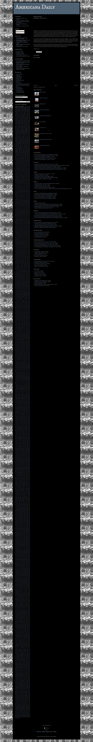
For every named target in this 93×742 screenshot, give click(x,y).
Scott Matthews (19, 127)
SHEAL (19, 591)
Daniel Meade (24, 334)
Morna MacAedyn (24, 528)
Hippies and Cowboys (22, 184)
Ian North (16, 142)
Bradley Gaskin (22, 289)
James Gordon (25, 186)
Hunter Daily (16, 412)
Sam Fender (16, 593)
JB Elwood (28, 142)
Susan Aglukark (26, 623)
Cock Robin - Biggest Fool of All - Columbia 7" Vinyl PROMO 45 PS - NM (46, 246)
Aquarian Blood (25, 265)
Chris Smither (25, 171)
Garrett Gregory (26, 382)
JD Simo (22, 416)
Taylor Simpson (28, 223)
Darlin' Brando (28, 336)
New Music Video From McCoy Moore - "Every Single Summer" (44, 154)
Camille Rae (18, 300)
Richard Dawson (17, 570)
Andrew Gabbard (17, 259)
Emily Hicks (16, 366)
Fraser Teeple (26, 179)
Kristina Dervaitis (21, 470)
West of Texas (26, 705)
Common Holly (28, 173)
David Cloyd (18, 341)
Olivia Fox (16, 544)
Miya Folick (20, 527)
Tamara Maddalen (22, 626)
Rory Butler (20, 582)
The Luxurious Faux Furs (21, 662)
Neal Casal (28, 534)
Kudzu (28, 146)
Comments (18, 32)
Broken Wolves (21, 293)
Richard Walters (26, 570)
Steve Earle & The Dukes (25, 619)
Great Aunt (22, 182)
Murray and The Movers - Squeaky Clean (41, 281)
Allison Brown (21, 250)
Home (56, 85)
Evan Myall (24, 370)
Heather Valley (22, 406)
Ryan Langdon (21, 126)
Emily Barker (24, 365)
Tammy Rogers (26, 626)
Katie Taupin (26, 463)
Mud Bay (24, 529)
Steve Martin (19, 620)
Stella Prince (26, 221)
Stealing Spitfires (22, 616)
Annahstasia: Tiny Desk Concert (39, 233)
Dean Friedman (23, 345)
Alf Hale (24, 247)
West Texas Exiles (21, 705)
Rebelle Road (25, 213)
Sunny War (18, 623)
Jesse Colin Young (26, 188)
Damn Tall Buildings (26, 332)
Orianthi (26, 544)
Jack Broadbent (21, 417)
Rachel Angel (28, 212)
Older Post (75, 85)
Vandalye (26, 697)
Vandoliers (28, 697)
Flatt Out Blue (23, 376)
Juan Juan (29, 454)
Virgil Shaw (18, 701)
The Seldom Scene (27, 672)
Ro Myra (26, 573)
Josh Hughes (19, 454)
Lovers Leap (24, 491)
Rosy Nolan (25, 585)
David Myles (20, 138)
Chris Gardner (22, 136)
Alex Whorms (28, 246)
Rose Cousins (18, 583)
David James (16, 342)
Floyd (29, 140)
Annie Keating (24, 263)
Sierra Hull (21, 220)
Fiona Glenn (26, 375)
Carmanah (16, 167)
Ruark (18, 586)
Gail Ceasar (18, 382)
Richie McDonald (23, 571)
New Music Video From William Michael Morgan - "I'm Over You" (44, 155)
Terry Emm (16, 224)
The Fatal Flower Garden (20, 54)
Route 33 (29, 585)
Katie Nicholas (19, 463)
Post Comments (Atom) (41, 87)
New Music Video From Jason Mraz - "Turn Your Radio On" (43, 158)
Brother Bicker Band (25, 293)
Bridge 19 (26, 291)
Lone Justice (16, 490)
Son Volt (27, 220)
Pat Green (22, 548)
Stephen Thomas (23, 618)
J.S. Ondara (21, 185)
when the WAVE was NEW (20, 92)
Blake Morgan (23, 133)
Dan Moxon (26, 137)
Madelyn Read (27, 497)
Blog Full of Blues (19, 77)
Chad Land (24, 305)
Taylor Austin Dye (21, 629)
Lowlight (16, 492)
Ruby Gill (27, 586)
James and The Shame (18, 423)
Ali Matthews (26, 247)
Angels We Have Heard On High (21, 56)
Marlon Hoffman (27, 148)
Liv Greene (26, 487)
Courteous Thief (23, 326)
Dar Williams (20, 336)
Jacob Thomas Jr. (17, 418)
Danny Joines (21, 335)
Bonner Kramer (28, 286)
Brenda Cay (20, 134)
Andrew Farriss (28, 258)
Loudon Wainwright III (26, 147)
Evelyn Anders (28, 370)
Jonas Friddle (24, 450)
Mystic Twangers (23, 531)
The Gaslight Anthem (22, 653)
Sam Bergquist (28, 592)
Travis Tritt (27, 692)
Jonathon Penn (17, 452)
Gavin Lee (19, 384)
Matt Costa (27, 510)
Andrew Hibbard (22, 259)
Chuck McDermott (20, 172)
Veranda (25, 698)
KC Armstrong (22, 457)
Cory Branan (28, 325)
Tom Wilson (26, 689)
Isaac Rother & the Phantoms (21, 415)
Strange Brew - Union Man (39, 256)
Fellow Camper (19, 375)
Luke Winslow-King (21, 494)
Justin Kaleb (17, 145)
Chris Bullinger (22, 170)
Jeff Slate (27, 187)
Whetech (20, 706)
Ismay (26, 142)
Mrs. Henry (16, 529)
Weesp (21, 704)
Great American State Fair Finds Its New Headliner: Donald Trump (44, 222)
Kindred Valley (27, 467)
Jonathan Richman (28, 451)
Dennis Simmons (21, 349)
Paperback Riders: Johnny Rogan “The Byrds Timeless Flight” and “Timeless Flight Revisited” (49, 169)
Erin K (19, 369)
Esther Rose (28, 369)
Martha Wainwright (19, 508)
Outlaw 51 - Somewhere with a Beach (40, 285)
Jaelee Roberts (17, 419)
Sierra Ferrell (23, 127)
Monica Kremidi (24, 527)
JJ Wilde (24, 185)
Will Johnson (21, 708)
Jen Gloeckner (23, 430)
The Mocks (24, 663)
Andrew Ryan (26, 259)
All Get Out (26, 249)
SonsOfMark (24, 612)
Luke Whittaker (17, 494)
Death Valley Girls (25, 346)
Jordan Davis (21, 453)
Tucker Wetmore (25, 694)
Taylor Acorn (28, 628)
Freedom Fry (17, 141)
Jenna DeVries (26, 430)
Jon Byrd (23, 448)
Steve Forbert (19, 222)
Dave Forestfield (27, 338)
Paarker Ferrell (28, 546)
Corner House (22, 325)
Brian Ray (20, 291)
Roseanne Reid (26, 583)
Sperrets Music (21, 615)
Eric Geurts (22, 368)
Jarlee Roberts (28, 424)
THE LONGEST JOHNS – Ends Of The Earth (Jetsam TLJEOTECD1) (45, 183)
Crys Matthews (26, 329)
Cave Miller (23, 304)
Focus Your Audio (20, 377)
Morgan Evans (17, 528)
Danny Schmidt (20, 175)
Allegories (18, 250)
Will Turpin (27, 708)
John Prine (22, 124)
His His (16, 409)
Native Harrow (20, 206)
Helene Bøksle (20, 407)
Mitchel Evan (17, 527)
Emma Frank (22, 367)
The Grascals (27, 655)
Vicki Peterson (17, 699)
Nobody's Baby (21, 539)
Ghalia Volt (28, 141)
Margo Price (28, 108)
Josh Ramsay (22, 454)
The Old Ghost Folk (23, 666)
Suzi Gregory (24, 624)
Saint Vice (21, 592)
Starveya (19, 616)
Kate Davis (21, 460)
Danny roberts (17, 336)
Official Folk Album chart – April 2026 (40, 184)
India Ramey (20, 142)
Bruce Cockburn (17, 165)
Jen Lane (18, 188)
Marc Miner (26, 501)
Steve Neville (22, 620)
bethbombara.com (36, 48)
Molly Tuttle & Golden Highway (21, 205)
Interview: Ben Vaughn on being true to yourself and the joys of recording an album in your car (49, 167)
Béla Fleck (16, 296)
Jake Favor (18, 420)
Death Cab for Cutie (20, 346)
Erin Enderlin (21, 140)
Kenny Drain (19, 466)
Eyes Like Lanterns (26, 372)
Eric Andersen (28, 177)
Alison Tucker (20, 249)
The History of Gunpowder (22, 657)
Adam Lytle (16, 244)
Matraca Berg (24, 510)
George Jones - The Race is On (39, 262)
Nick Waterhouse (22, 537)
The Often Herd (19, 666)
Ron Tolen (26, 106)
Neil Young (23, 206)
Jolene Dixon (20, 448)
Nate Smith (26, 532)
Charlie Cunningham (17, 168)
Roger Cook (26, 579)
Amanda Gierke (26, 251)
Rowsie (16, 586)
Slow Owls (19, 611)
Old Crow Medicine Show (25, 209)
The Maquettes (27, 662)
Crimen (22, 329)
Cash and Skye (24, 167)
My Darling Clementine (26, 530)
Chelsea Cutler (27, 169)
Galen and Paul (22, 382)
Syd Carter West (21, 223)
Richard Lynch (22, 570)
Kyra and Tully (22, 471)
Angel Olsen (16, 261)
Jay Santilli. (25, 426)
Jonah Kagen (21, 450)
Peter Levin (26, 554)
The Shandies (22, 129)
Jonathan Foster (23, 451)
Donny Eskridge (24, 107)
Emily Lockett (24, 366)
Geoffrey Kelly (17, 386)
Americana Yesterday (19, 74)
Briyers (23, 292)
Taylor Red (28, 629)
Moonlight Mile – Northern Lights (40, 175)
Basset (26, 132)
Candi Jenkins (28, 166)
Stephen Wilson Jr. (27, 618)
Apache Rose (18, 265)
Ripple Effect (25, 572)
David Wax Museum (20, 344)
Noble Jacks (16, 539)
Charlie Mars (18, 307)
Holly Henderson (23, 409)
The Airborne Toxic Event (21, 635)
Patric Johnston (26, 548)
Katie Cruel (24, 462)
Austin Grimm (28, 269)
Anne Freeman (17, 263)
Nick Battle (27, 536)
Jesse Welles (28, 107)
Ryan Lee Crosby (26, 126)
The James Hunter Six (26, 658)
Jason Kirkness (22, 425)
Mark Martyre (18, 506)
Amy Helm (16, 256)
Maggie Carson (28, 498)
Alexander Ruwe (20, 247)
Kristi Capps (16, 470)
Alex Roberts (24, 246)
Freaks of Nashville (17, 379)
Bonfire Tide (24, 286)
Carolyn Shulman (20, 167)
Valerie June (16, 697)
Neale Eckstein (17, 535)
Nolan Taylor (16, 209)
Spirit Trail (25, 615)
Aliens (18, 248)
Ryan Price (23, 589)
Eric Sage (25, 368)
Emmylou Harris (26, 367)
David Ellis (25, 341)
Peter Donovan (20, 211)
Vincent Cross (26, 700)
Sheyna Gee (26, 219)
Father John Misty (21, 374)
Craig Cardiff (18, 328)
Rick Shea (27, 571)
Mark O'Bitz (25, 506)
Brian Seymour (23, 122)
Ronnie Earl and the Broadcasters (19, 581)
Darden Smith (24, 336)
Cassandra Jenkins (17, 304)
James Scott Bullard (27, 422)
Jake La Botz (21, 186)
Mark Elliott (18, 505)
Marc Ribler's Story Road (21, 502)
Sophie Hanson (17, 613)
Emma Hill (24, 123)
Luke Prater (24, 493)
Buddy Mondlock (28, 294)
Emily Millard (28, 366)
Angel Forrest (28, 260)
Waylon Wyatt (27, 703)
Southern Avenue (19, 614)
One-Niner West (20, 544)
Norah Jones (23, 540)
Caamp (17, 298)
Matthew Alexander (22, 512)
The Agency (16, 635)
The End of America (21, 227)
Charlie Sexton (22, 307)
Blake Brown (17, 163)
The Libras (19, 661)
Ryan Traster (27, 589)
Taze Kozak (21, 630)
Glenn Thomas (20, 390)
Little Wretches (23, 487)
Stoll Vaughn (23, 621)
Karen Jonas (25, 458)
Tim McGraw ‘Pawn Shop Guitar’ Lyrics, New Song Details (43, 198)
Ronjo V (29, 580)
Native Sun (25, 534)
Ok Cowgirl (27, 541)
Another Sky (18, 264)
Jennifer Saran (22, 431)
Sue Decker (24, 622)
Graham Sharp (19, 182)
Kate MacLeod (26, 124)
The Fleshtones (25, 651)
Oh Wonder (23, 541)
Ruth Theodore (19, 588)
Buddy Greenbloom (23, 294)
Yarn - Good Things (42, 121)
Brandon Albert (26, 289)
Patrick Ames (19, 549)
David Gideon (28, 341)
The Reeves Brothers (26, 668)
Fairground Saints (19, 373)
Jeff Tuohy (28, 428)
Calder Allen (20, 298)
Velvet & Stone (22, 698)
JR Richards (24, 416)
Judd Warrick (23, 455)
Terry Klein (19, 224)
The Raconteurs (21, 668)
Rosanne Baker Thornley (25, 582)
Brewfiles (18, 291)
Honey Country (22, 410)
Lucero (22, 492)
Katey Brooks (20, 461)
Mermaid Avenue (21, 149)
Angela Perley (20, 261)
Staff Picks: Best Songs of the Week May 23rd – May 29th (43, 227)
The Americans (27, 635)
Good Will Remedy (22, 181)
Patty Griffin (16, 550)
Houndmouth (16, 411)
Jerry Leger (24, 144)
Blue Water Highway (21, 163)
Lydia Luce (25, 495)
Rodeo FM (23, 579)
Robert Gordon (19, 576)
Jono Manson (16, 453)
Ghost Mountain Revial (21, 388)
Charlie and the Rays (17, 169)
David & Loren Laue (25, 340)
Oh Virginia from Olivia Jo (20, 46)
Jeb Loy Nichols (24, 427)
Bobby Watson (21, 286)
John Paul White (28, 446)
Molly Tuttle (28, 110)
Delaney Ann (17, 348)
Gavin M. (22, 384)
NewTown (24, 536)
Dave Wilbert (20, 340)
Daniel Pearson (28, 334)
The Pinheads (18, 667)
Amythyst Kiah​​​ (23, 256)
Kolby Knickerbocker (18, 469)
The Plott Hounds (27, 667)
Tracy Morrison (19, 692)
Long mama (19, 490)
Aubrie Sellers (17, 269)
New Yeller (22, 536)
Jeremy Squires (20, 144)
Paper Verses (18, 548)
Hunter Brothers (28, 411)
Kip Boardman (22, 468)
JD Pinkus (19, 416)
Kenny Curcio (20, 146)
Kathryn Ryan (21, 462)
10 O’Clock (18, 51)
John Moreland (19, 446)
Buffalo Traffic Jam (24, 165)
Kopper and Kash (23, 469)
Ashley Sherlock (24, 268)
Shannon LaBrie (20, 219)
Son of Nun (16, 612)
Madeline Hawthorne (22, 497)
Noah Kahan (19, 538)
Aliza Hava (23, 249)
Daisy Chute (19, 137)
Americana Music (19, 106)
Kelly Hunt (27, 464)
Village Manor (28, 699)
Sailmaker (19, 592)
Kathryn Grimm (17, 462)
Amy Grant (28, 255)
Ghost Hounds (17, 388)
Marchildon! (16, 503)
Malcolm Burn (20, 500)
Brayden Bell (18, 290)
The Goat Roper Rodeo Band (18, 655)
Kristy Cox (24, 470)
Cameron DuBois (20, 299)
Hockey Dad (18, 409)
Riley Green (18, 572)
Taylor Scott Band (17, 630)
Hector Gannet (26, 406)
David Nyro (18, 343)
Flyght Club (16, 377)
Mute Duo (21, 530)
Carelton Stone (19, 301)
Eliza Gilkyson (23, 139)
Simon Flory (18, 609)
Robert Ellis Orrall (26, 575)
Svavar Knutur (28, 624)
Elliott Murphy (17, 177)
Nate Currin (23, 532)
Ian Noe (28, 413)
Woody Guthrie (19, 711)
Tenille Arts (22, 632)
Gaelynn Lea (20, 381)
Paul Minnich (21, 551)
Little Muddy (19, 147)
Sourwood (23, 613)
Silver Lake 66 (27, 608)
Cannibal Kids (26, 300)
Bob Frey (16, 285)
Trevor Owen (19, 693)
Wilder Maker (24, 707)
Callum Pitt (25, 298)
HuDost (25, 411)
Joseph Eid (24, 453)
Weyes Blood (17, 706)
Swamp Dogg (17, 625)
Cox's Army (26, 327)
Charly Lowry (21, 309)
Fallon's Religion (23, 373)
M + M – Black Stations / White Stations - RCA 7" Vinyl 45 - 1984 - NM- (45, 245)
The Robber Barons (21, 669)
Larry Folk (25, 473)
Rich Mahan (24, 569)
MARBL (16, 496)
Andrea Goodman (24, 257)
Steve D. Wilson (17, 619)
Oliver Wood (24, 543)
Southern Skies (23, 614)
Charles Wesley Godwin (18, 306)
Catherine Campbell (18, 135)
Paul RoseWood (24, 552)
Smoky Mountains (28, 611)
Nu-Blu (19, 541)
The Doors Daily (18, 87)
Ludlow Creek (17, 493)
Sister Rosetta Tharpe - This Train (21, 60)
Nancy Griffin (26, 531)
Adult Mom (22, 244)
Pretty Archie (24, 212)
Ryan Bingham (26, 588)
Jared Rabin (24, 424)
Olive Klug (27, 542)
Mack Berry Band (22, 496)
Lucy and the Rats (27, 492)
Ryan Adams (22, 588)
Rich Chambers (21, 569)
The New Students (20, 665)
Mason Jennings (20, 510)
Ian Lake (26, 413)
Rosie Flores (18, 584)
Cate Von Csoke (28, 167)
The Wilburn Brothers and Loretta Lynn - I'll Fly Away (43, 261)
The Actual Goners (24, 224)
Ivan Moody (27, 415)
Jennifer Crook (19, 431)
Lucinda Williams (23, 108)
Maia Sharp (16, 500)
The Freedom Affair (20, 652)
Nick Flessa (19, 208)
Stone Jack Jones (27, 621)
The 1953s (23, 633)
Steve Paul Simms (26, 620)
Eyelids (23, 372)
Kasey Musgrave (17, 460)
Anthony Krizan (25, 264)
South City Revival (27, 613)
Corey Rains (18, 325)
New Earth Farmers (26, 207)
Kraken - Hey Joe (37, 272)
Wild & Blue (16, 707)
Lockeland (29, 488)
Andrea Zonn (28, 257)
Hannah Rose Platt (19, 110)
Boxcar (24, 288)
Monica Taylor (28, 527)
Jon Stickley (19, 449)
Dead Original (19, 345)
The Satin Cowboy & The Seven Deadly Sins (23, 671)
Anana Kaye (26, 256)
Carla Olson (26, 301)
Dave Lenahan (17, 340)
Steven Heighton (19, 621)
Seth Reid (23, 217)
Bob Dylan (18, 122)
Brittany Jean (20, 292)
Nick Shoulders (18, 537)
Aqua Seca (21, 265)
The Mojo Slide (28, 663)
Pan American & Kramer (25, 547)
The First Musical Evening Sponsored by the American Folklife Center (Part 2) (46, 215)
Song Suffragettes (21, 612)
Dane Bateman (20, 334)
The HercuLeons (27, 656)
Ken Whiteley (26, 465)
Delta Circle (20, 348)
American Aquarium (17, 253)
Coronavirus (25, 325)
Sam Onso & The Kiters (24, 593)
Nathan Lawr (28, 150)
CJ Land (28, 296)
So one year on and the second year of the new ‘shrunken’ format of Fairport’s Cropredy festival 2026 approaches (51, 188)
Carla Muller (22, 301)
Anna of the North (27, 262)
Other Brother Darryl (23, 545)
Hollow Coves (28, 123)
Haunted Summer (21, 183)
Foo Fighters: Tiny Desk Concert (39, 235)
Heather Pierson (17, 406)
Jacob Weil (21, 418)
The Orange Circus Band (19, 128)
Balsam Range (23, 132)
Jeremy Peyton (22, 188)
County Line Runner (18, 326)
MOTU (18, 496)
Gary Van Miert (25, 141)
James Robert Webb (22, 422)
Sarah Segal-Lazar (20, 216)
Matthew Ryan (19, 203)
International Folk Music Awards (24, 414)
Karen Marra (28, 458)
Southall (16, 614)
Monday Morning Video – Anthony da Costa (41, 178)
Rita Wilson (28, 572)
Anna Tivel (23, 262)
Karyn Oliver (24, 459)
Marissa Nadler (23, 504)
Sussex (22, 624)
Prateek (22, 212)
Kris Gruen (28, 469)
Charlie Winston (26, 307)
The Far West (25, 227)
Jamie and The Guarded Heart (25, 423)
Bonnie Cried (17, 287)
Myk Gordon (19, 531)
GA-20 (25, 380)
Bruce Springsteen (27, 122)
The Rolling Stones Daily (20, 91)
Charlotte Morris (23, 169)
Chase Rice (24, 309)
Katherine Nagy (24, 461)
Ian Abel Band (19, 413)
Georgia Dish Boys (27, 180)
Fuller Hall (22, 380)
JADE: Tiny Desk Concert (38, 237)
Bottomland (21, 288)
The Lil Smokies (23, 661)
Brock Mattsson (26, 292)
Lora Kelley (22, 490)
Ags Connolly (25, 244)
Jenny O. (26, 431)
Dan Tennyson (24, 333)
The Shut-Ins (23, 673)
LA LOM (27, 471)
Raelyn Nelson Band (17, 213)
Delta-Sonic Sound (24, 348)
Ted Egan (18, 631)
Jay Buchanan (19, 426)
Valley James (23, 697)
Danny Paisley (28, 335)
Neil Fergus (23, 535)
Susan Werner (19, 624)
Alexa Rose (16, 247)
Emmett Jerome (24, 177)
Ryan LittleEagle (19, 589)
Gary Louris (22, 383)
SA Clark (28, 590)
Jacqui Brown (24, 418)
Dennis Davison (17, 349)
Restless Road (17, 568)
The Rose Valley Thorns (27, 669)
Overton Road (28, 545)
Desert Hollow (22, 350)
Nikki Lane (25, 208)
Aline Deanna (20, 248)
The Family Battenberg (20, 651)
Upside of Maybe (22, 696)
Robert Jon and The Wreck (24, 576)
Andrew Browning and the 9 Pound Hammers (20, 258)
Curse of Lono (23, 330)
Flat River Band (26, 140)
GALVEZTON (28, 380)
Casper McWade (24, 303)
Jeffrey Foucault (17, 429)
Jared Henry (21, 424)
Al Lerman (28, 244)
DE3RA (21, 331)
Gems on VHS (17, 385)
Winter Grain (17, 710)
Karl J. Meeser (20, 459)
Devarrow (25, 350)
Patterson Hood (28, 549)
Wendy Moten (17, 705)
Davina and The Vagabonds (26, 344)
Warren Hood (23, 703)
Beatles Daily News (19, 76)
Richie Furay (19, 571)
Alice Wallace (23, 130)
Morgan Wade (20, 150)
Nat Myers (27, 205)
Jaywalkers (28, 426)
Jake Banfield (24, 419)
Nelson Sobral (21, 207)
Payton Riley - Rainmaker (38, 283)
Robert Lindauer (23, 577)
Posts (17, 30)
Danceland (16, 334)
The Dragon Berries (20, 649)
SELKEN (16, 591)
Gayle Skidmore (26, 384)
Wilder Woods (28, 707)
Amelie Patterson (28, 252)
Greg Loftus (16, 183)
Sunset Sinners (22, 623)
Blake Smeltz (27, 133)
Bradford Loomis (17, 289)
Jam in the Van (20, 421)
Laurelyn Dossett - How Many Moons (45, 115)
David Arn (27, 175)
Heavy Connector (18, 82)
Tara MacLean (23, 627)
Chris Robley (26, 136)
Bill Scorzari (18, 133)
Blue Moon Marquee (19, 284)
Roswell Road (22, 585)
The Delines (27, 226)
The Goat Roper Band (21, 654)
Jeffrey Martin (26, 143)
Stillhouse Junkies (23, 222)
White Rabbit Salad (23, 706)
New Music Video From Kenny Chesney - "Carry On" (42, 159)
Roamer (28, 573)
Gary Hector (20, 180)
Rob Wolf (21, 214)
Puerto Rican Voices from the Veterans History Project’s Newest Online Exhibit (46, 216)
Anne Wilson (20, 263)
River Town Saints (17, 214)
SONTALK (21, 591)
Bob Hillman (19, 285)
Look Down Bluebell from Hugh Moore (22, 42)
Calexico (23, 298)
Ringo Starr (21, 572)
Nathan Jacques (23, 533)
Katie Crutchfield (28, 462)
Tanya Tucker (19, 627)
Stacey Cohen (28, 615)
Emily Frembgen (28, 365)
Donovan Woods (24, 138)
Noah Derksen (28, 208)
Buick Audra (20, 295)
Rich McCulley (28, 569)
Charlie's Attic (25, 308)
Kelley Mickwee (23, 464)
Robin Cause (16, 579)
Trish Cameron (28, 693)
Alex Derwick (17, 246)
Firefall (25, 178)
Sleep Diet (16, 611)
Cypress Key (18, 331)
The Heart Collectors (22, 656)
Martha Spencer (23, 507)
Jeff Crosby (24, 187)
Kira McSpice (28, 468)
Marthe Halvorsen (24, 508)
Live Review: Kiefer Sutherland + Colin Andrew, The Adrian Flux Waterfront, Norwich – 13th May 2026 (50, 165)
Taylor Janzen (25, 629)
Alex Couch (28, 245)
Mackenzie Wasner (27, 496)
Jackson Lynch (28, 417)
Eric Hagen (27, 139)
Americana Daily (35, 7)
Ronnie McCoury (26, 581)
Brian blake (23, 291)
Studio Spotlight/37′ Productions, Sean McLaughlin (42, 176)
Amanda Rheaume (19, 252)
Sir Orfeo (24, 609)
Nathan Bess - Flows (43, 103)
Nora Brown (20, 209)
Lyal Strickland (21, 495)
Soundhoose (20, 613)
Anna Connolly (20, 262)
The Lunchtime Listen (19, 88)
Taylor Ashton (17, 629)
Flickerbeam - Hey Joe (38, 273)
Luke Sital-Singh (28, 493)
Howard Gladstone (21, 411)
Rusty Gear (25, 215)
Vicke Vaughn (28, 698)
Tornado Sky (23, 691)
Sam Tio (28, 215)
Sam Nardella (20, 593)
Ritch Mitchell (17, 573)
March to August (27, 502)
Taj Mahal (19, 626)
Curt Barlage (26, 330)
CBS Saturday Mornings (21, 296)
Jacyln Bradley (28, 418)
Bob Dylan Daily (28, 284)
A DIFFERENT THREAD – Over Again (40, 186)
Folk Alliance (28, 178)
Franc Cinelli (24, 378)
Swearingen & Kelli (21, 625)
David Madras (26, 342)
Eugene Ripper (20, 370)
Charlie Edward (23, 306)
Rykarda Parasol (20, 590)
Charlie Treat (28, 168)
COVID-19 (16, 166)
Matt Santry (26, 511)
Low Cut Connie (28, 491)
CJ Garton (25, 296)
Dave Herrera (21, 339)
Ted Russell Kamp (18, 108)
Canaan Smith (22, 300)
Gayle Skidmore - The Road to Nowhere (45, 133)
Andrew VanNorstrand (20, 260)
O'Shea (21, 541)
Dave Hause (18, 339)
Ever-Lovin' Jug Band (23, 371)
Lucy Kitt (24, 492)
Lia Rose (18, 125)
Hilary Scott (28, 408)
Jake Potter (27, 420)
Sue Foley (27, 622)
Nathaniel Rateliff (23, 125)
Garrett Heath (20, 141)
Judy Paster (26, 455)
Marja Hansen (26, 504)
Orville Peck (19, 545)
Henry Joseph (17, 408)
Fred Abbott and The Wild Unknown (24, 379)
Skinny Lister (25, 610)
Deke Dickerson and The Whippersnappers (24, 347)
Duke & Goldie (28, 176)
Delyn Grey (28, 348)
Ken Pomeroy (22, 465)
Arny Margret (21, 267)
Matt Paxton (23, 511)
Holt (19, 410)
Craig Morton (21, 328)
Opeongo (23, 544)
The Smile (20, 675)
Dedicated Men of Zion (23, 176)
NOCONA (24, 150)
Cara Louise (28, 134)
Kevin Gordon (25, 146)
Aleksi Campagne (25, 245)
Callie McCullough (24, 166)
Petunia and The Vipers (25, 211)
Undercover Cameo (17, 696)
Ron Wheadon (26, 580)
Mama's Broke (17, 501)
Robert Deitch (22, 575)
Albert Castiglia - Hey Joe (38, 274)
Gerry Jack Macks (19, 387)
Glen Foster (16, 390)
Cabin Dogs (19, 166)
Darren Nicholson (26, 337)
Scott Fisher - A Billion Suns (20, 20)
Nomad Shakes (19, 540)
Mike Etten (20, 204)
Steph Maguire (21, 617)
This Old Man (18, 52)
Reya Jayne (20, 568)
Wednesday (18, 704)
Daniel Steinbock (17, 335)
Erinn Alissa (21, 369)
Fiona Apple (23, 375)
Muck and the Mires (20, 529)
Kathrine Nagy (28, 461)
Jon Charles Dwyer (26, 448)
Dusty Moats (19, 139)
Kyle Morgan (18, 471)
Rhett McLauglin (24, 568)
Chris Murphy (21, 171)
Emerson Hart (17, 365)
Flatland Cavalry (19, 376)
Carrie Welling (26, 302)
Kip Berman (18, 468)
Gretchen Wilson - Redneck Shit (44, 109)
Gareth (18, 180)
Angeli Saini (23, 261)
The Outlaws (27, 666)
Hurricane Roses (17, 185)
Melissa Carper (22, 203)
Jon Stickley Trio (23, 449)
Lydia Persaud (17, 148)
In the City (18, 414)
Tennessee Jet (26, 632)
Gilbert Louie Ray (27, 388)
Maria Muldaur (26, 503)
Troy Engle (17, 694)
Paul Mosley (25, 551)
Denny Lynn (25, 349)
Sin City (21, 609)
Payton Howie (28, 552)
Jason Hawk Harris (17, 425)
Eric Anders (16, 368)
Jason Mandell (26, 425)
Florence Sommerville (27, 376)
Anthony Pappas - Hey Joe (38, 275)
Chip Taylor (18, 170)
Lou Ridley (21, 491)
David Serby (19, 176)
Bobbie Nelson (17, 286)
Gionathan (18, 389)
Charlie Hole (21, 168)
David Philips (22, 343)
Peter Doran (23, 554)
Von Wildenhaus (25, 701)
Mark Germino (22, 505)
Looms (22, 147)
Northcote (26, 540)
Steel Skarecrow (26, 616)
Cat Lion (21, 304)
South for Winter (27, 127)
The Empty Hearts (20, 650)
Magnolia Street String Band (18, 499)
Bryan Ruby (20, 165)
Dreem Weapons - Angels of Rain (44, 145)
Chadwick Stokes (28, 305)
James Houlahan (28, 421)
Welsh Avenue (24, 704)
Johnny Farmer (28, 447)
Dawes (16, 345)
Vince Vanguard (23, 700)
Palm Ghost (20, 547)
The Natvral (27, 664)
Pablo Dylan (28, 125)
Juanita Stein (20, 455)
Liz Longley (25, 488)
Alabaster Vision (17, 245)
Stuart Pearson (21, 622)
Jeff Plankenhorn (25, 428)
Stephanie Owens (25, 617)
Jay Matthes (22, 426)
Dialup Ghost (28, 350)
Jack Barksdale (28, 416)
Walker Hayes (23, 702)
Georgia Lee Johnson (25, 386)
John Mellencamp (17, 124)
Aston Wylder (28, 268)
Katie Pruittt (23, 463)
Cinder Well (23, 172)
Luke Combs (20, 493)
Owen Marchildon (17, 546)
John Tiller (20, 447)
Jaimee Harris (20, 419)
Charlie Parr (25, 168)
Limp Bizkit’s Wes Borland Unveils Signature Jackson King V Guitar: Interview (46, 226)
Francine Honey (23, 179)
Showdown (19, 220)
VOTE (29, 696)
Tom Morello (19, 689)
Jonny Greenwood (28, 452)
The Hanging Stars (25, 228)
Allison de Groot (26, 250)
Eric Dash (19, 368)
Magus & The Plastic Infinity (26, 499)
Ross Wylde (18, 585)
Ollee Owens (18, 210)
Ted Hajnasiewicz (22, 631)
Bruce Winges (18, 294)
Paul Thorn (28, 210)
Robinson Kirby (20, 579)
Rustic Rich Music (23, 587)
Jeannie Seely (20, 427)
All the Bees (26, 130)
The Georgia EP (27, 653)
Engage (29, 367)
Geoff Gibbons (23, 180)
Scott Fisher (23, 216)
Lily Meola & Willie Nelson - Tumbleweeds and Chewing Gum (44, 284)
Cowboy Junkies (23, 327)
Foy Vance (21, 378)
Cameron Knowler (25, 299)
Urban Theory (26, 696)
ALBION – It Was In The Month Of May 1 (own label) (43, 187)
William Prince (28, 709)
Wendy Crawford (28, 704)
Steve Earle (20, 619)
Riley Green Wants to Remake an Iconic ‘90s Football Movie (44, 195)
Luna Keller (28, 494)
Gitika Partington (17, 181)
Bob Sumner (25, 285)
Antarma (22, 264)
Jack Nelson (24, 417)
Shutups (18, 608)
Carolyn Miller (22, 302)
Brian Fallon (24, 134)
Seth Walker (26, 217)
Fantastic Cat (27, 373)
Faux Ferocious (26, 374)
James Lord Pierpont (17, 422)
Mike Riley (26, 204)
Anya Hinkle (22, 131)
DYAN (23, 331)
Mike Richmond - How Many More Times (41, 280)
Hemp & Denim (28, 407)
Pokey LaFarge (19, 212)
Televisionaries (19, 632)
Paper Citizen (25, 210)
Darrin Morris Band (19, 338)
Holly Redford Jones (27, 409)
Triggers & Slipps (24, 693)
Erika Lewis (16, 369)
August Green (20, 269)
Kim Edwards (19, 467)
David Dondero (22, 341)
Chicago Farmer (17, 136)
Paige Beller (16, 547)
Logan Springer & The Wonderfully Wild (24, 489)
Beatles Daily (18, 75)
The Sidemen (27, 673)
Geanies (29, 384)
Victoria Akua (24, 699)
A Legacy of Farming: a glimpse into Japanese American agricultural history (46, 212)
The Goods (24, 655)
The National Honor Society (22, 664)
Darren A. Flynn (17, 337)
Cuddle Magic (19, 330)
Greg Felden (25, 182)
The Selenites (17, 673)
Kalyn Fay (22, 458)
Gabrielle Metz (17, 381)
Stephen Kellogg (19, 618)
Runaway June (22, 215)
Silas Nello (20, 608)
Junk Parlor (25, 456)
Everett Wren (28, 371)
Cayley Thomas (28, 135)
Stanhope (21, 221)
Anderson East (20, 257)
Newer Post (35, 85)
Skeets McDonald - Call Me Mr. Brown (40, 263)
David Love (23, 342)
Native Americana (22, 534)
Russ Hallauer (18, 587)
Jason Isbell (22, 143)
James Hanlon (24, 421)
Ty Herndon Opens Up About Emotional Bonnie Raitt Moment (44, 194)
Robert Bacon (18, 575)
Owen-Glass (21, 546)
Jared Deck (18, 424)
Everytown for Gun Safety (18, 372)
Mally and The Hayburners (26, 500)
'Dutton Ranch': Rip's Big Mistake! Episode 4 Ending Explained (44, 193)
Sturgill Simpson (28, 222)
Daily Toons (18, 81)
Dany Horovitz (24, 175)
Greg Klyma (28, 182)
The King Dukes (24, 660)
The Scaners (19, 672)
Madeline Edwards (17, 497)
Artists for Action (25, 267)
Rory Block (18, 215)
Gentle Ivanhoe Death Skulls (22, 385)
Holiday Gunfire (28, 184)
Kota (26, 469)
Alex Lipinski (20, 246)
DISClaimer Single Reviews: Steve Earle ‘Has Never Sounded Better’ (45, 206)
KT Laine (27, 457)
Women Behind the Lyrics (22, 710)
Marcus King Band (21, 503)
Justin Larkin (18, 457)
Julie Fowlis (21, 456)
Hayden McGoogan (25, 183)
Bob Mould (22, 285)
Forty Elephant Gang (18, 179)
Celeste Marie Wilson (20, 305)
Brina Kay (29, 291)
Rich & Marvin (17, 569)
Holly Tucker (16, 410)
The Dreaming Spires (26, 649)
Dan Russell (16, 175)
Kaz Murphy (19, 464)
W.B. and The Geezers (18, 702)
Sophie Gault (28, 612)
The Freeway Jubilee (26, 652)
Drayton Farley (21, 123)
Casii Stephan (19, 303)
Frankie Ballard (28, 378)
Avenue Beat (19, 132)
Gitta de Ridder (22, 389)
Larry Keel (28, 473)
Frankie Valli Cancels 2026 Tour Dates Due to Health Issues (43, 223)
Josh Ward (26, 454)
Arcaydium (28, 265)
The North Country (24, 665)
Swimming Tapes (26, 625)
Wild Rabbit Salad (21, 707)
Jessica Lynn (24, 110)
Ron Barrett (18, 580)
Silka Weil (23, 608)
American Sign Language (21, 255)
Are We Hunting (17, 266)
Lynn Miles (28, 495)
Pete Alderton (19, 554)
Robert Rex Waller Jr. (25, 214)
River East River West (21, 573)
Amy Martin (19, 256)
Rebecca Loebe (17, 126)
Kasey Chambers (28, 459)
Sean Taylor (27, 216)
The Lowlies (27, 661)
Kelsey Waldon (19, 465)
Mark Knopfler (26, 505)
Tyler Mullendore (25, 695)
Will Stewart (24, 708)
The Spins (27, 675)
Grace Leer (26, 181)
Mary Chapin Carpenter (25, 509)
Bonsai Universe (21, 287)
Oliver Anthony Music (20, 543)
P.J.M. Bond (24, 546)
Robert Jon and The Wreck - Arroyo (21, 18)
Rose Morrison (22, 583)
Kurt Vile (27, 470)
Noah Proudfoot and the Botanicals (25, 538)
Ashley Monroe (20, 268)
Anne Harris (18, 131)
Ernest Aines (25, 369)
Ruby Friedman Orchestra (22, 586)
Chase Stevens (28, 309)
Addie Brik (19, 244)
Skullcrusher (28, 610)
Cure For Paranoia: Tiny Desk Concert (40, 232)
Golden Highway (28, 390)
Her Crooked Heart (24, 408)
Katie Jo (16, 463)
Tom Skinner (22, 689)
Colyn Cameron (24, 173)
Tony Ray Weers (20, 691)
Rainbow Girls (22, 213)
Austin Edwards (24, 269)
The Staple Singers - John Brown (39, 251)
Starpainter (16, 616)
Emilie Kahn (20, 365)
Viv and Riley (21, 701)
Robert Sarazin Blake (23, 578)
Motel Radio (28, 528)
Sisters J (18, 610)
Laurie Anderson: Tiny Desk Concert (40, 234)
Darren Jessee (21, 337)
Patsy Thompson (24, 549)
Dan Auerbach (23, 137)
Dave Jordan (24, 339)
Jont (19, 453)
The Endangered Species (26, 650)
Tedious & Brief (26, 631)
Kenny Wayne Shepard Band (24, 466)
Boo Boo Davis (25, 287)
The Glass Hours (21, 228)
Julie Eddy (19, 456)
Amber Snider (23, 252)
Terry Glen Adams (19, 633)
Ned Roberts (20, 535)
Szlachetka (24, 223)
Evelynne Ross (17, 371)
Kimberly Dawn (23, 467)
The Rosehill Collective (18, 670)
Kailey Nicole (19, 458)
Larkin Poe (22, 473)
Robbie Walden (25, 574)
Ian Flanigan (22, 413)
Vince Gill (19, 700)
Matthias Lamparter (27, 512)
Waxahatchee (26, 129)
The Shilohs (20, 673)
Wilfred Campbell (17, 708)
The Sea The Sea (23, 672)
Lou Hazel (18, 491)
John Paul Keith (24, 446)
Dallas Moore (28, 174)
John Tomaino (24, 447)
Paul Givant (23, 550)
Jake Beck (27, 419)
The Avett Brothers (21, 225)
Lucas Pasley (19, 492)
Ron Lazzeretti (22, 580)
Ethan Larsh (16, 370)
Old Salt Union (19, 542)
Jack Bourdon (17, 417)
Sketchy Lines (21, 610)
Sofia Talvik (24, 220)
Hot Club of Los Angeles (27, 410)
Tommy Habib (26, 690)
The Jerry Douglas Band (23, 659)
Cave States (26, 304)
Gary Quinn (25, 383)
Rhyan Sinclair (28, 568)
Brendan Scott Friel (27, 164)
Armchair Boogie (25, 266)
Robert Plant (26, 577)
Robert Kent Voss (19, 577)
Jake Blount (18, 186)
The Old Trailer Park (19, 89)
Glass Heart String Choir (27, 389)
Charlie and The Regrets (20, 308)
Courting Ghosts (28, 326)
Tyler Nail (28, 695)
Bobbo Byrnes (26, 163)
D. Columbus (25, 174)
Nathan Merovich (28, 533)
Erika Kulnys (28, 368)
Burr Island (28, 165)
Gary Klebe (19, 383)
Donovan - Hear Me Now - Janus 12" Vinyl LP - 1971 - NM (43, 241)
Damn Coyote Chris (20, 332)
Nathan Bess (19, 533)
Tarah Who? (26, 627)
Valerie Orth (19, 697)
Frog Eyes (19, 380)
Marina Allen (19, 504)
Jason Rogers (21, 187)
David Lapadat (20, 342)
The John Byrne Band (19, 660)
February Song (18, 53)
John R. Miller (17, 447)
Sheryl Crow (23, 219)
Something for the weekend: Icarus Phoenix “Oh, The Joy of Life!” (44, 164)
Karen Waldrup (17, 459)
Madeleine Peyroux (22, 148)
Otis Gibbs (22, 210)
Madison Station (19, 498)
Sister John (27, 609)
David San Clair (26, 343)
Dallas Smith (26, 331)
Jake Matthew (21, 420)
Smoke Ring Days (23, 611)
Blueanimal (24, 284)
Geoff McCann (28, 385)
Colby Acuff (17, 123)
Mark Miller (22, 506)
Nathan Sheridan (17, 534)
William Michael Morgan (23, 709)
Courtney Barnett (21, 174)
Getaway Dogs (24, 387)
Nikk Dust (26, 537)
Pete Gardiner (17, 211)
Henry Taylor (20, 408)
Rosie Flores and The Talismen (24, 584)
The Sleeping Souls (22, 674)
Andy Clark (24, 260)
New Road (19, 536)
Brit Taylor (16, 292)
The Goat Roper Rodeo (27, 654)
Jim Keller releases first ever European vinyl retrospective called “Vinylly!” (46, 166)
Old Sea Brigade (23, 542)
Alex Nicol (19, 130)
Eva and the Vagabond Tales (21, 178)
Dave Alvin (23, 338)
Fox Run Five (18, 378)
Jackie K (26, 185)
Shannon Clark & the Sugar (21, 218)
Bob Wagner (28, 285)
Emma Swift (20, 177)
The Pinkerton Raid (22, 667)
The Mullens (16, 664)
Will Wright (18, 709)
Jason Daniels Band (18, 143)
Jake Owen (24, 420)
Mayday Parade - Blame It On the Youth (45, 139)
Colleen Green (19, 173)
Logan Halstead (17, 489)
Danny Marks (24, 335)
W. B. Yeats (28, 701)
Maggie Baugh (23, 498)
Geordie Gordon (21, 386)
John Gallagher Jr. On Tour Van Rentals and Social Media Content (44, 177)
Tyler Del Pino (20, 695)
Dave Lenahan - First (43, 127)
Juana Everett (17, 455)
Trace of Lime (26, 691)
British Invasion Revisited (20, 80)
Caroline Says (18, 302)
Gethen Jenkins (28, 387)
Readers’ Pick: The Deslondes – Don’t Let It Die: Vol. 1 (43, 173)
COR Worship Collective (20, 297)
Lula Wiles (25, 494)
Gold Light (24, 390)
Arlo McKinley (21, 266)
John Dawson (28, 144)
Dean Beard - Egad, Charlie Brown (40, 252)
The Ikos (28, 657)
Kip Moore (25, 468)
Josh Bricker (27, 453)
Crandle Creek (25, 328)
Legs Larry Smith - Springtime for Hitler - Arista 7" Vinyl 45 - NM (44, 244)
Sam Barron (24, 592)
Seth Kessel (19, 217)
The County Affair (24, 226)
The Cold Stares (19, 226)
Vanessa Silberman (17, 698)
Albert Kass (20, 245)
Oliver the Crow (28, 543)
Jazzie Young (16, 427)
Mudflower (27, 529)
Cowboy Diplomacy (17, 327)
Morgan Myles (20, 528)
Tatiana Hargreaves (24, 628)
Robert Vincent (28, 578)
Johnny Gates (17, 448)
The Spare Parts (24, 675)
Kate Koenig (24, 460)
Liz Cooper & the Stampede (20, 488)
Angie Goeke (26, 261)
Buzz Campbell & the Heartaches (26, 295)
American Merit (22, 253)
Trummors (20, 694)
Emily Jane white (21, 366)
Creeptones (20, 329)
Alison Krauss (24, 248)
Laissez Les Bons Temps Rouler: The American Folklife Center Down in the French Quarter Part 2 (49, 217)
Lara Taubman (19, 473)
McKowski (16, 149)
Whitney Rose (28, 706)
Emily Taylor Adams (17, 367)
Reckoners (29, 213)
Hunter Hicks (20, 412)
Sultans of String (17, 223)
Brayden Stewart (22, 290)
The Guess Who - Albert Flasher (39, 255)
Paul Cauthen (20, 550)
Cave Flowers (23, 135)
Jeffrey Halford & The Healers (24, 429)
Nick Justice (22, 208)
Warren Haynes (19, 703)
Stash (23, 221)
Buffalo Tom (16, 295)
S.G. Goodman (25, 590)
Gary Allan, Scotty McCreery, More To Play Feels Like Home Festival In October (47, 205)
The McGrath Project (20, 663)
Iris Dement (23, 142)
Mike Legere (23, 204)
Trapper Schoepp (23, 692)
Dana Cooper (28, 333)
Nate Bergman (20, 532)
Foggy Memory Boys (25, 377)
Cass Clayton (28, 303)
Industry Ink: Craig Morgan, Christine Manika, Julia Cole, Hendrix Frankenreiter (46, 204)
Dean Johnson (26, 345)
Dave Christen (20, 107)
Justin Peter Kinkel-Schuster (23, 145)
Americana (25, 255)
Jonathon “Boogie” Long (22, 452)
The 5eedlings (27, 633)
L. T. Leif (25, 471)
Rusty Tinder (27, 587)
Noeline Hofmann (25, 539)
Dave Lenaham (28, 339)
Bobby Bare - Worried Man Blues (39, 266)
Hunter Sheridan (24, 412)
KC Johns (25, 457)
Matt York (18, 512)
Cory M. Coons (17, 174)
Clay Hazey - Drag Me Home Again (21, 23)
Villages (16, 700)
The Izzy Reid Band (21, 658)
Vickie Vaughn (21, 699)
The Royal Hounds (24, 670)
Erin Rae (16, 178)
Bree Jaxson (26, 290)
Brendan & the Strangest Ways (21, 164)
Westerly (29, 705)
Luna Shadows (17, 495)
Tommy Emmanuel (20, 690)
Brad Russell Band (27, 288)
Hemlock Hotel (24, 407)
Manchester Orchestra (22, 501)
